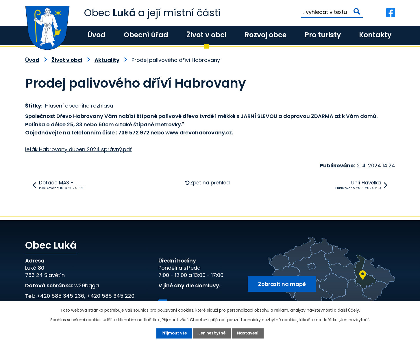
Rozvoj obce (265, 35)
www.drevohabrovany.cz (198, 132)
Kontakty (375, 35)
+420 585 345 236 (60, 295)
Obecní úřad (146, 35)
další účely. (349, 310)
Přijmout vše (173, 333)
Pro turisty (323, 35)
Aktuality (107, 60)
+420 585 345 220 (110, 295)
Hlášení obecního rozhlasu (79, 105)
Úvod (96, 35)
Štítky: (33, 105)
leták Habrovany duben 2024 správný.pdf (78, 149)
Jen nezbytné (212, 333)
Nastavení (249, 333)
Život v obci (206, 35)
